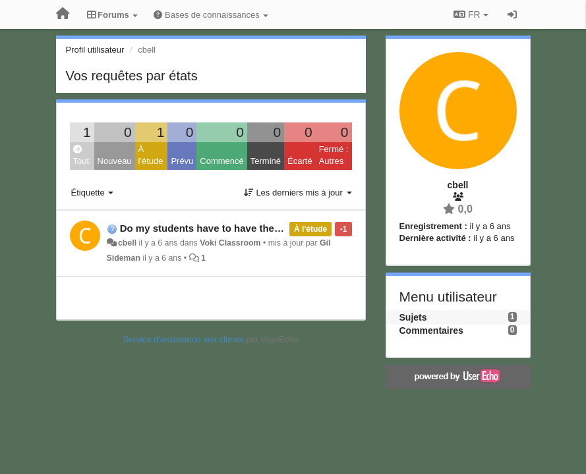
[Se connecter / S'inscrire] (512, 14)
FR (471, 14)
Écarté (299, 161)
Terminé (265, 161)
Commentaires (431, 330)
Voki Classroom (230, 243)
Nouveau (115, 161)
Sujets (413, 317)
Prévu (182, 161)
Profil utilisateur (95, 50)
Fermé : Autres (334, 155)
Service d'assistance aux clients (183, 339)
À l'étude (150, 155)
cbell (127, 243)
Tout (81, 156)
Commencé (221, 161)
